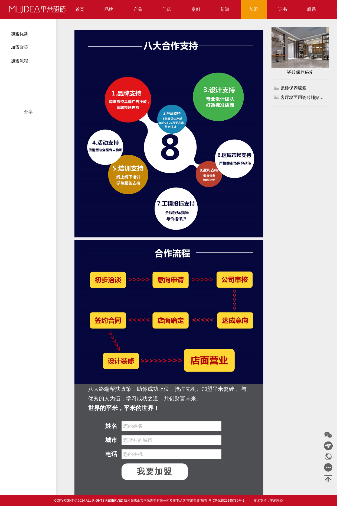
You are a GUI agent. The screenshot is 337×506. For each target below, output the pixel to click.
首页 (80, 9)
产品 (137, 9)
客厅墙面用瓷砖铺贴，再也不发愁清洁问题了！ (300, 97)
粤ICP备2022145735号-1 (226, 500)
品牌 (108, 9)
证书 (282, 9)
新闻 (224, 9)
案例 (195, 9)
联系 (311, 9)
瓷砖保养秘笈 (300, 51)
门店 (166, 9)
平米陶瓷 (276, 500)
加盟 (253, 9)
